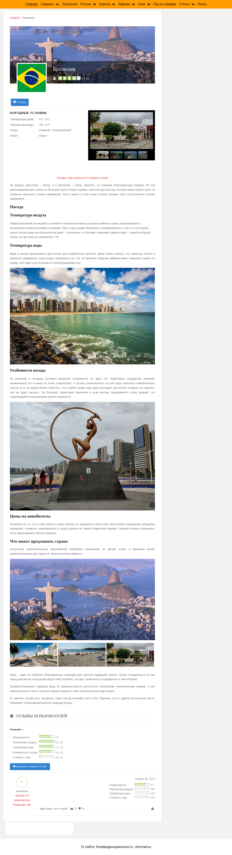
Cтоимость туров (97, 178)
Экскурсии (69, 4)
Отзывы (19, 102)
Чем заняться (76, 178)
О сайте (87, 847)
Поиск (202, 4)
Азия (141, 4)
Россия (86, 4)
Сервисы (47, 4)
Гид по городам (164, 4)
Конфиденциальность (114, 847)
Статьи (184, 4)
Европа (104, 4)
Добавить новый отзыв (30, 766)
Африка (124, 4)
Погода (61, 178)
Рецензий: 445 (22, 804)
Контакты (143, 847)
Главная (31, 4)
